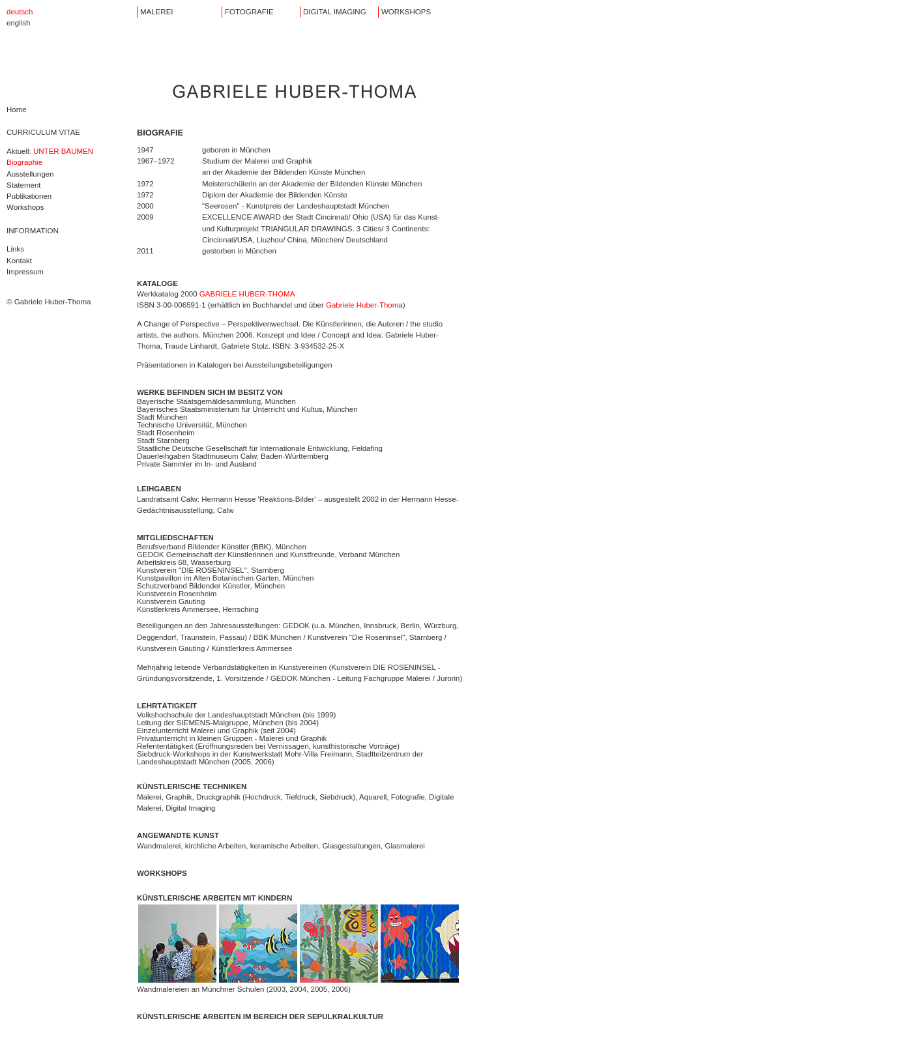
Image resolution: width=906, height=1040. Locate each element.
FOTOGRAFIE (249, 12)
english (19, 23)
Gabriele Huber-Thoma (364, 305)
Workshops (25, 207)
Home (17, 109)
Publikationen (29, 196)
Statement (24, 185)
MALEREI (156, 12)
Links (15, 249)
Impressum (25, 272)
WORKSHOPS (406, 12)
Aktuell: (50, 151)
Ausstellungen (30, 174)
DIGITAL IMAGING (334, 12)
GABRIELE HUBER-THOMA (247, 294)
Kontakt (19, 261)
